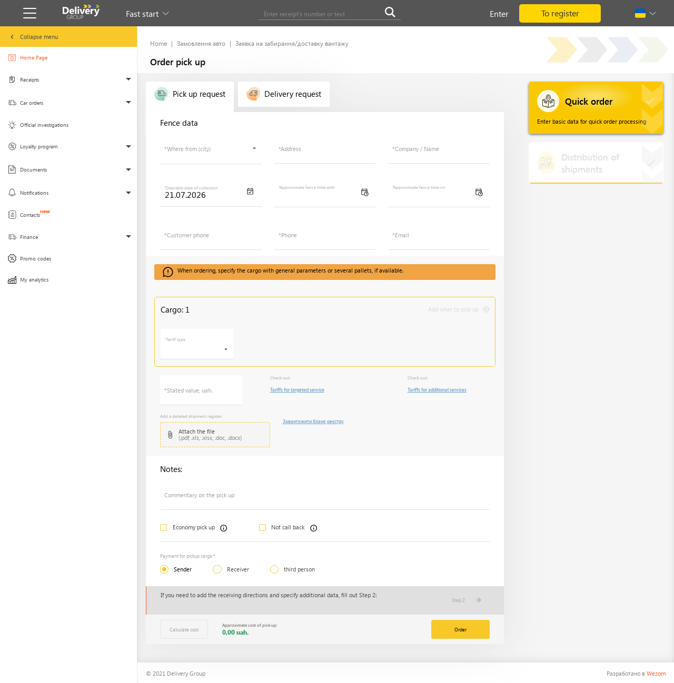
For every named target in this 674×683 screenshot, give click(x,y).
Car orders (27, 105)
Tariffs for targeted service (297, 389)
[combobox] (211, 149)
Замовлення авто (201, 43)
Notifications (28, 196)
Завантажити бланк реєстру (313, 421)
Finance (27, 240)
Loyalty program (33, 149)
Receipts (27, 82)
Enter (499, 13)
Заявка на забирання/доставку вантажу (292, 43)
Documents (27, 172)
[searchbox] (208, 152)
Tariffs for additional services (437, 389)
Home (158, 43)
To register (560, 12)
